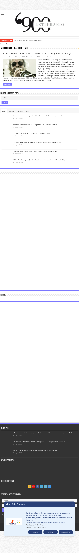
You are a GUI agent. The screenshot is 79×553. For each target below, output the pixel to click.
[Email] (40, 98)
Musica (33, 57)
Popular (11, 111)
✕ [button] (72, 504)
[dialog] (39, 519)
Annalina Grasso (8, 57)
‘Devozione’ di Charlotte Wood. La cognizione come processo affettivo (35, 125)
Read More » (7, 84)
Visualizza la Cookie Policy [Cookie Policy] (35, 525)
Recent (4, 111)
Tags (27, 111)
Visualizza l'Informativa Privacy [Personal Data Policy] (36, 527)
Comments (20, 111)
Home (2, 44)
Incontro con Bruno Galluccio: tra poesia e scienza (28, 40)
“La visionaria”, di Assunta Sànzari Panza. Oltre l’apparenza (31, 133)
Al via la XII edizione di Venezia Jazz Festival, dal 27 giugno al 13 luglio (37, 53)
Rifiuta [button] (50, 532)
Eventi (29, 57)
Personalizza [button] (65, 532)
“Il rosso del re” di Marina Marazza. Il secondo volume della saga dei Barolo (37, 142)
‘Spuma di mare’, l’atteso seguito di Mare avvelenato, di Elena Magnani (35, 151)
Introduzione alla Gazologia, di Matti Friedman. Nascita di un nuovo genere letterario (39, 116)
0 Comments (42, 57)
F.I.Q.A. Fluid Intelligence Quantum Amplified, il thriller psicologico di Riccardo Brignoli (40, 160)
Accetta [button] (35, 532)
